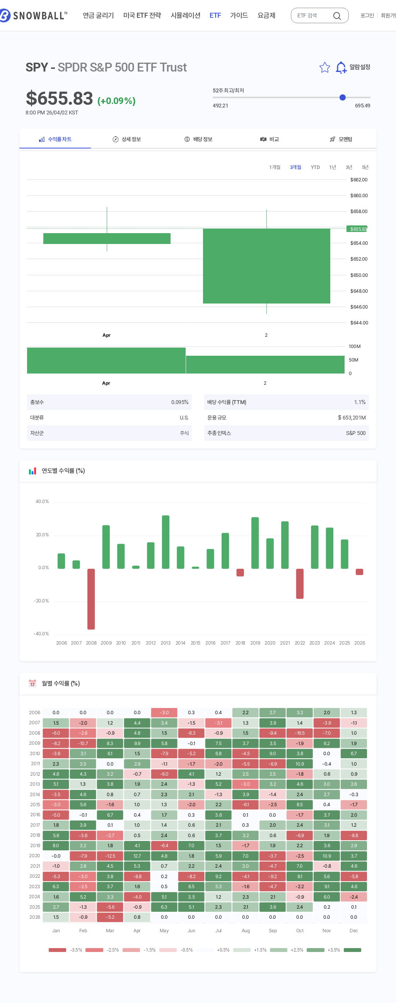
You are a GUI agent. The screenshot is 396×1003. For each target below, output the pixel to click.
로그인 (367, 15)
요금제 (266, 15)
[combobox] (312, 15)
